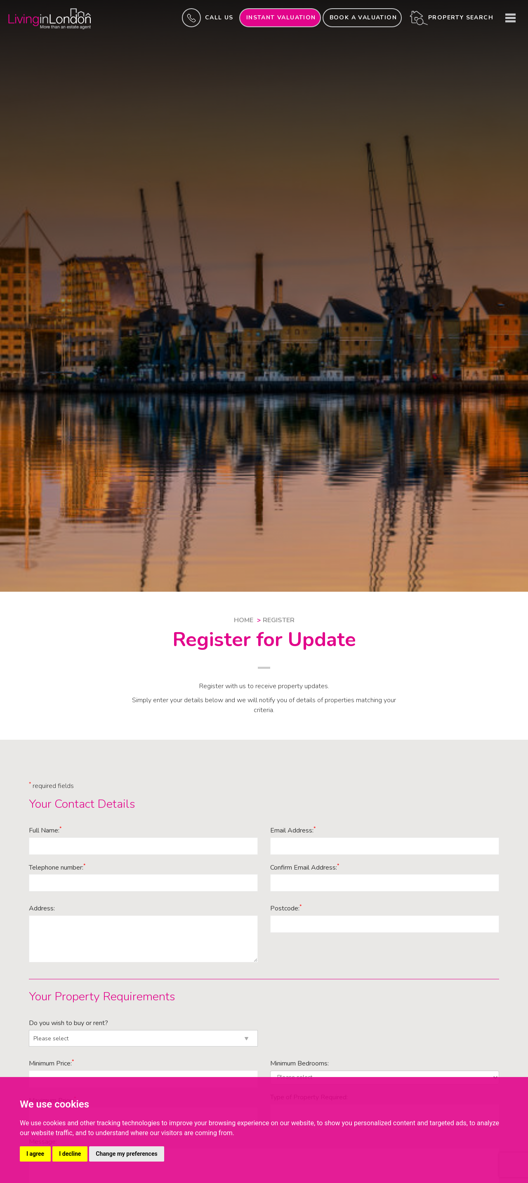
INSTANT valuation (281, 17)
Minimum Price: (51, 1063)
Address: (42, 908)
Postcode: (286, 908)
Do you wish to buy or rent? (68, 1023)
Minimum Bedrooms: (299, 1063)
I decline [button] (70, 1153)
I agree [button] (35, 1153)
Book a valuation (363, 17)
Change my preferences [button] (126, 1153)
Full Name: (45, 830)
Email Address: (293, 830)
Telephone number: (57, 867)
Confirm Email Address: (304, 867)
